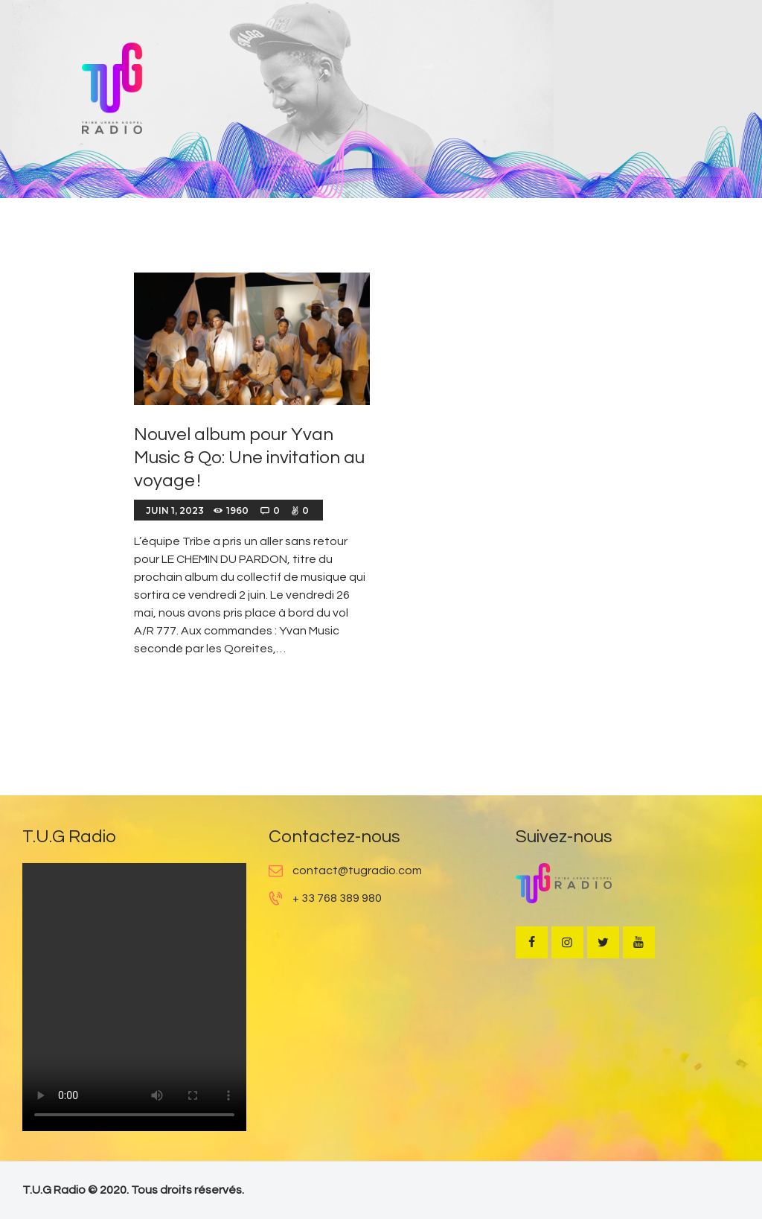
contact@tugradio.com (357, 870)
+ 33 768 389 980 (337, 898)
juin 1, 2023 (175, 510)
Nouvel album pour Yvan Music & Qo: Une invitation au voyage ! (249, 457)
